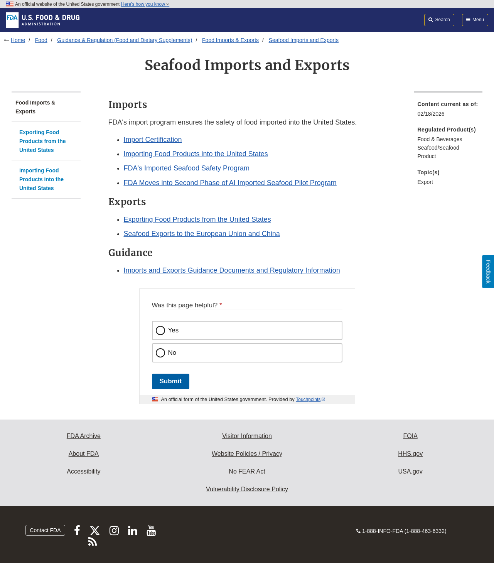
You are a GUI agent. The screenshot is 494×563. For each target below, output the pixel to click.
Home (18, 40)
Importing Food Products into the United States (41, 179)
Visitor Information (247, 436)
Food (41, 40)
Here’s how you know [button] (145, 4)
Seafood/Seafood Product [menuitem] (438, 152)
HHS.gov (410, 453)
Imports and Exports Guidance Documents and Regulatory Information (232, 270)
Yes (173, 330)
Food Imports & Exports (230, 40)
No (172, 352)
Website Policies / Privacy (247, 453)
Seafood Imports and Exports (304, 40)
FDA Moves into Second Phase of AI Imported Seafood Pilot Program (230, 183)
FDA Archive (84, 436)
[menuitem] (448, 111)
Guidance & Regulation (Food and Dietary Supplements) (124, 40)
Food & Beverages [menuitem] (440, 139)
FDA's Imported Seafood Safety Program (187, 168)
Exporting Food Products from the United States (42, 141)
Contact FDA (45, 530)
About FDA (84, 453)
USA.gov (410, 471)
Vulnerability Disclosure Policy (247, 489)
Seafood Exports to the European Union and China (202, 234)
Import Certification (153, 139)
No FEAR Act (247, 471)
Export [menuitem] (425, 182)
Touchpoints (308, 399)
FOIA (410, 436)
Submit (171, 381)
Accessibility (83, 471)
